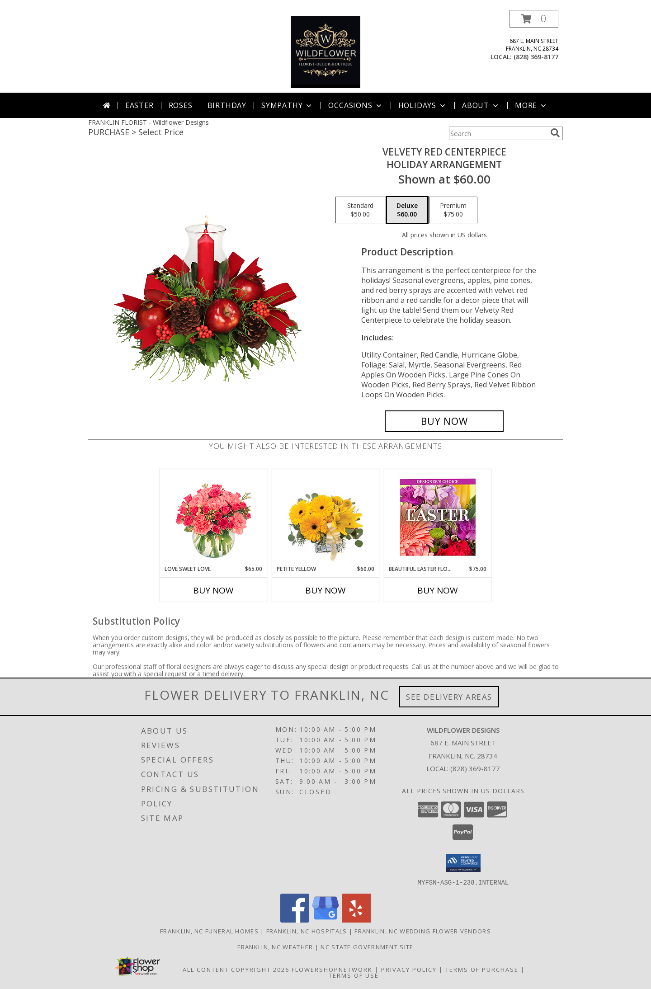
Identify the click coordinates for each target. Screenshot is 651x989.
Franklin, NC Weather (275, 946)
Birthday (227, 105)
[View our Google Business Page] (325, 919)
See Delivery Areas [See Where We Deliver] (449, 697)
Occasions (355, 105)
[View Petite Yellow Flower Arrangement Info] (325, 517)
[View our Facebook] (294, 919)
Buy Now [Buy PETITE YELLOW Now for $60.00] (325, 590)
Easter (139, 105)
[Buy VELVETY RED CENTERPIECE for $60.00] (444, 421)
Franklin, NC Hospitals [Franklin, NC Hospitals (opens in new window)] (306, 931)
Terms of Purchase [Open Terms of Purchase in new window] (482, 969)
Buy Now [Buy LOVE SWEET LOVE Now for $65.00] (213, 590)
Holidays (422, 105)
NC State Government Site (367, 946)
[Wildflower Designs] (325, 51)
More (531, 105)
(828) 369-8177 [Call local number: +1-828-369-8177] (536, 56)
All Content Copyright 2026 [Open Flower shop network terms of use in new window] (236, 969)
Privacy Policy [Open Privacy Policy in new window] (409, 969)
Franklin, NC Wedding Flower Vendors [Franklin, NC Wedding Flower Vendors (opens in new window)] (422, 931)
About (481, 105)
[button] (533, 19)
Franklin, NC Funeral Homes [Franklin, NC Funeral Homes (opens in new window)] (209, 931)
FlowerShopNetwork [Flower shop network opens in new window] (332, 969)
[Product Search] (497, 133)
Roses (181, 105)
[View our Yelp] (356, 919)
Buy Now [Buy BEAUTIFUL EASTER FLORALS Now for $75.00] (437, 590)
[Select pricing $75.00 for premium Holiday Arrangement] (453, 210)
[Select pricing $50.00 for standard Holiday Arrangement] (360, 210)
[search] (555, 133)
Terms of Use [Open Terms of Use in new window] (354, 975)
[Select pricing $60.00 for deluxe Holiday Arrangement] (407, 210)
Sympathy (287, 105)
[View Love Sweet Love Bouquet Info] (213, 517)
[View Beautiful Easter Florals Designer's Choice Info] (438, 517)
